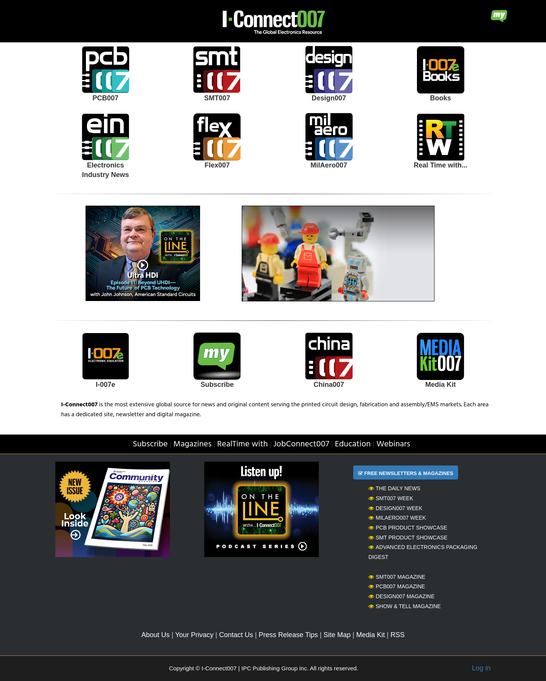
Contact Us (236, 635)
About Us (155, 635)
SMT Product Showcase (407, 537)
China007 (328, 384)
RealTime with (242, 444)
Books (440, 98)
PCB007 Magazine (396, 586)
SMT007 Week (390, 498)
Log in (481, 668)
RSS (398, 635)
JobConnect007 (301, 444)
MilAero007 (328, 165)
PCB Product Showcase (407, 528)
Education (353, 444)
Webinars (393, 444)
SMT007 (217, 98)
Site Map (337, 635)
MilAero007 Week (397, 518)
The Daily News (394, 488)
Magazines (192, 444)
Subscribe (217, 384)
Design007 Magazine (401, 596)
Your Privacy (194, 635)
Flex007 (217, 165)
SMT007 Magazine (396, 577)
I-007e (105, 384)
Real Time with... (440, 165)
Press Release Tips (288, 635)
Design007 (329, 98)
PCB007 (105, 98)
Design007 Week (395, 508)
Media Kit (440, 384)
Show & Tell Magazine (404, 606)
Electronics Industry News (105, 170)
